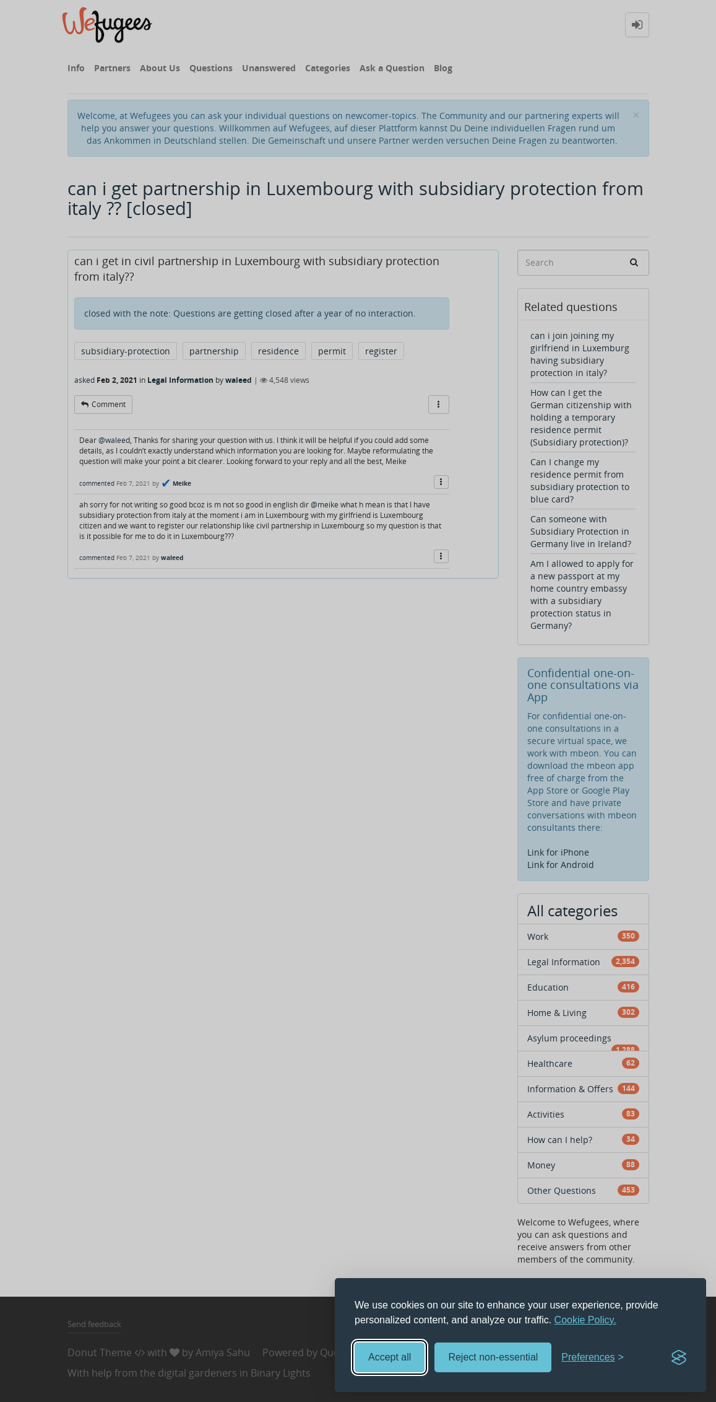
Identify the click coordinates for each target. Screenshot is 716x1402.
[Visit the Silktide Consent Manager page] (678, 1357)
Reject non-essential (493, 1357)
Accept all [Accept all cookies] (389, 1357)
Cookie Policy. (585, 1320)
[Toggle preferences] (592, 1358)
